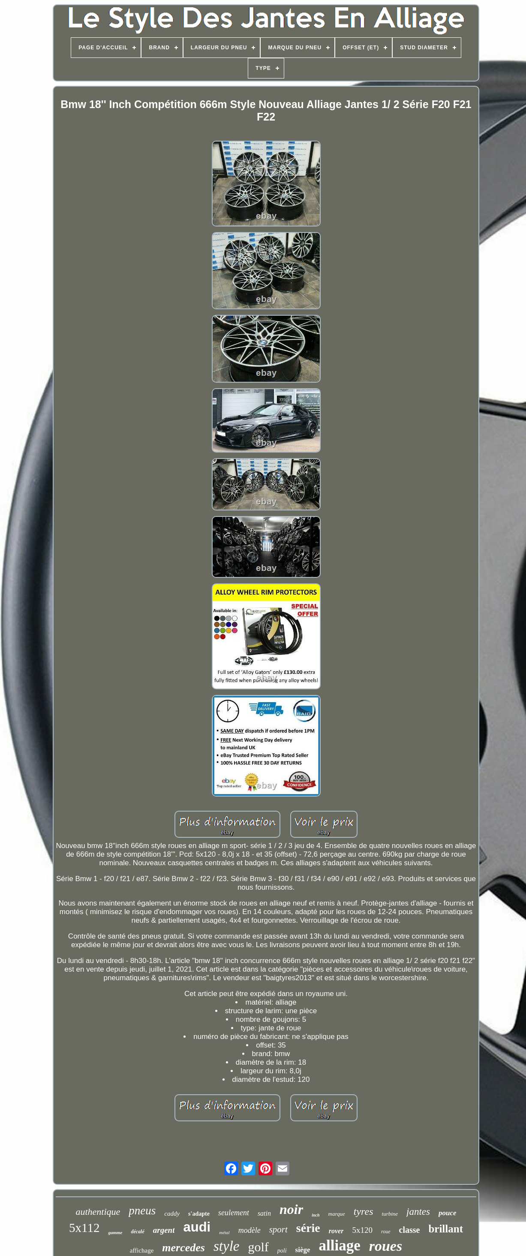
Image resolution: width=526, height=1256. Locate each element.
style (226, 1246)
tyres (363, 1211)
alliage (340, 1245)
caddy (172, 1213)
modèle (249, 1230)
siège (302, 1250)
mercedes (183, 1247)
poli (282, 1250)
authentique (97, 1211)
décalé (137, 1232)
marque (336, 1214)
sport (278, 1229)
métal (224, 1232)
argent (164, 1230)
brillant (445, 1229)
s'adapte (199, 1214)
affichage (142, 1250)
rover (336, 1231)
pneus (142, 1210)
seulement (233, 1212)
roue (386, 1232)
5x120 (362, 1230)
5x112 (84, 1228)
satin (264, 1213)
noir (291, 1209)
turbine (390, 1214)
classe (409, 1230)
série (308, 1228)
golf (258, 1247)
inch (315, 1215)
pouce (448, 1213)
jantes (418, 1211)
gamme (115, 1232)
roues (385, 1246)
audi (196, 1227)
